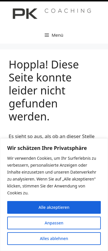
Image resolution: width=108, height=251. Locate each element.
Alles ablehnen (54, 238)
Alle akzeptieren (54, 207)
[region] (54, 194)
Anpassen (54, 223)
